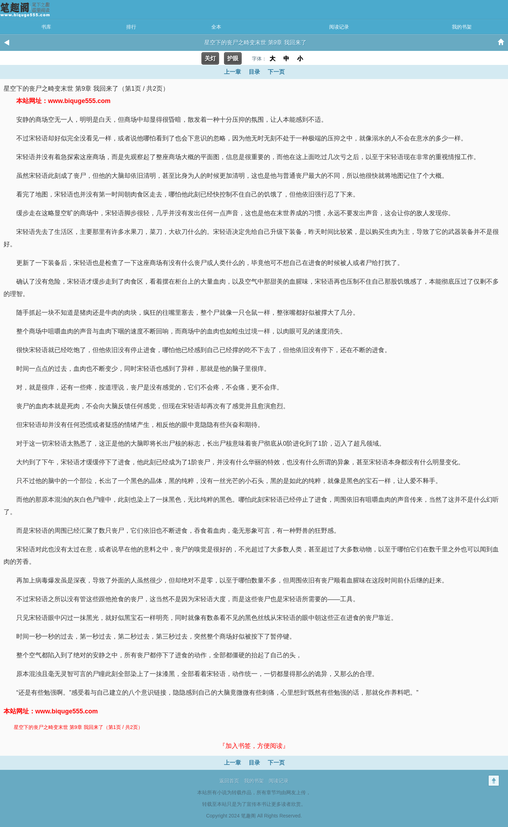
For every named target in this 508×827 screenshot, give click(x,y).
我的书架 (462, 27)
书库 (46, 27)
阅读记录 (339, 27)
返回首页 (229, 781)
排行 (131, 27)
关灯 (210, 58)
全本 (216, 27)
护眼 (232, 58)
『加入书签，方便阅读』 (254, 745)
